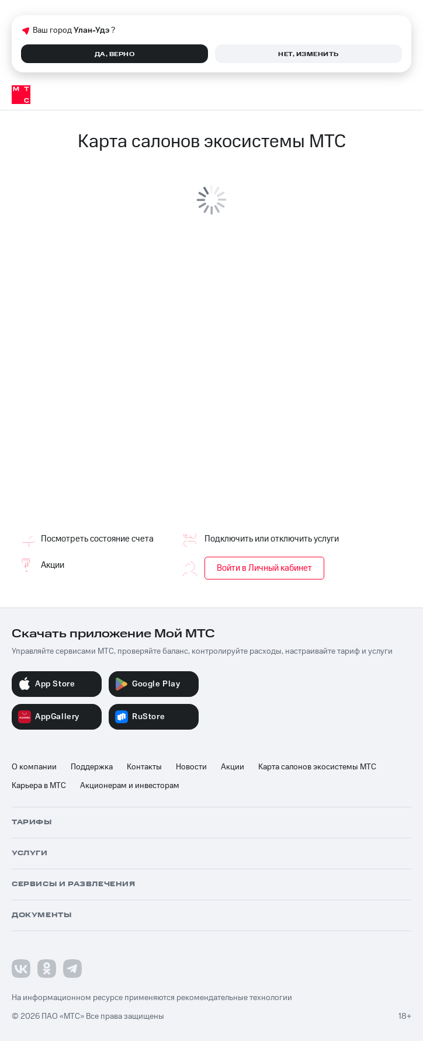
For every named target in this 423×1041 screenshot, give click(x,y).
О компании (34, 767)
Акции (38, 565)
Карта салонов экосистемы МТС (317, 767)
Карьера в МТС (39, 786)
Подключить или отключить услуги (257, 539)
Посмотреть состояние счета (83, 539)
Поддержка (92, 767)
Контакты (144, 767)
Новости (191, 767)
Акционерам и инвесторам (129, 786)
